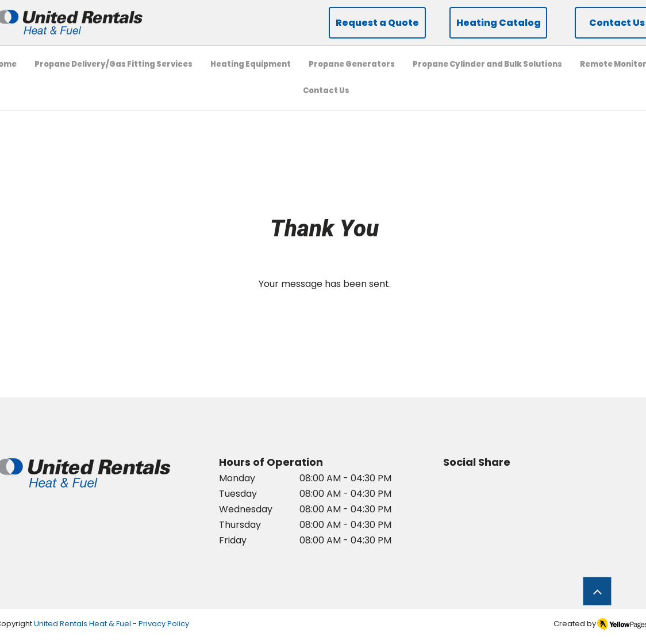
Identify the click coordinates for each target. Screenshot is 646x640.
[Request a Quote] (377, 23)
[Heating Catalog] (498, 23)
